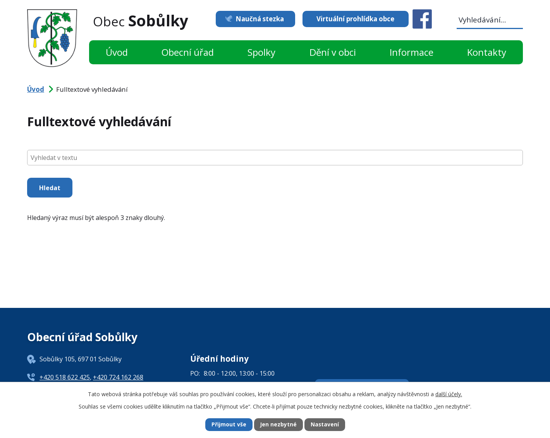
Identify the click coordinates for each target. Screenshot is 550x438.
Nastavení (325, 424)
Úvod (117, 52)
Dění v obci (332, 52)
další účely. (448, 393)
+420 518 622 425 (65, 377)
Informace (411, 52)
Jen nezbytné (278, 424)
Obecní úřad (188, 52)
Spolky (261, 52)
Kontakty (486, 52)
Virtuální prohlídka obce (355, 18)
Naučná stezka (258, 18)
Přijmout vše (228, 424)
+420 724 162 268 (118, 377)
